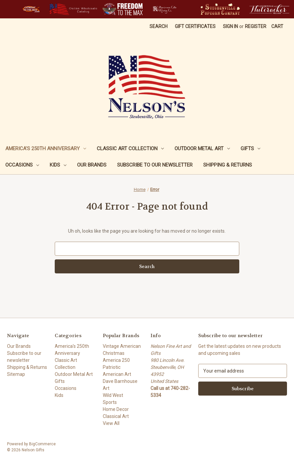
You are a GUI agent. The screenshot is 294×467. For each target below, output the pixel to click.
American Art (117, 374)
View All (111, 423)
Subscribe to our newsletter (155, 165)
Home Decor (116, 409)
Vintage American (122, 346)
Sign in (230, 26)
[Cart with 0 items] (277, 26)
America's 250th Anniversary (45, 149)
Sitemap (16, 374)
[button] (31, 9)
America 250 (116, 360)
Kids (58, 165)
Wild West (113, 395)
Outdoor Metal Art (202, 149)
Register (255, 26)
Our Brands (91, 165)
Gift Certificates (195, 26)
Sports (110, 402)
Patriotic (111, 367)
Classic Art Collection (130, 149)
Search (159, 26)
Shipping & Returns (227, 165)
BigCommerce (42, 444)
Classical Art (116, 416)
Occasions (22, 165)
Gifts (250, 149)
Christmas (113, 353)
